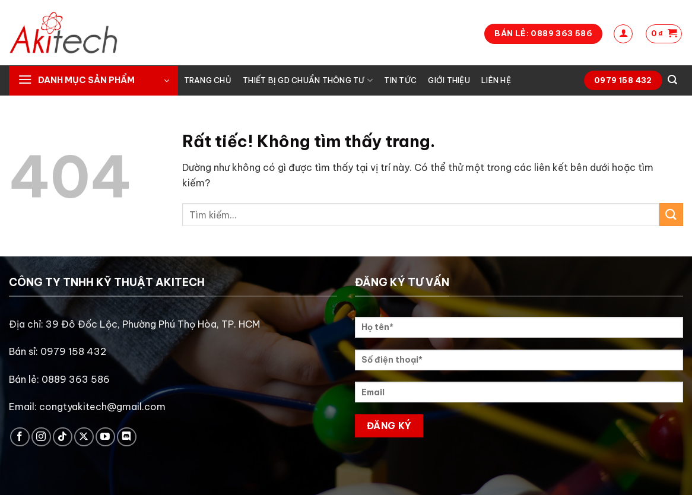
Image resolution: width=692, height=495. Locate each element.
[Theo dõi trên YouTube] (105, 437)
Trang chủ (207, 80)
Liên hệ (496, 80)
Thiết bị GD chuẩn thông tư (308, 80)
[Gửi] (671, 214)
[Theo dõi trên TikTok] (62, 437)
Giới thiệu (449, 80)
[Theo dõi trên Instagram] (41, 437)
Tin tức (400, 80)
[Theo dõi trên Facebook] (20, 437)
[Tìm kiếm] (672, 79)
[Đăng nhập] (623, 33)
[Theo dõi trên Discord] (127, 437)
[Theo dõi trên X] (84, 437)
